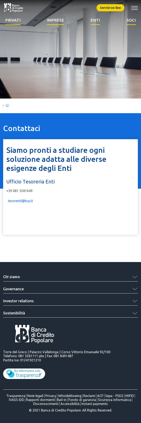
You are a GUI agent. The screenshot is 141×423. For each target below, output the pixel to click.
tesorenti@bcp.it (20, 201)
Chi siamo (11, 277)
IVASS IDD (16, 400)
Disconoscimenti (46, 404)
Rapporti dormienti (40, 400)
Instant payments (94, 404)
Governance (13, 289)
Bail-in (62, 400)
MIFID (129, 396)
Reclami (89, 396)
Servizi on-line (110, 7)
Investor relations (18, 301)
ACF (100, 396)
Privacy (50, 396)
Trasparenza (15, 396)
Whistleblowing (69, 396)
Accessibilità (70, 404)
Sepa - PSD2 (114, 396)
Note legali (35, 396)
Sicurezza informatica (114, 400)
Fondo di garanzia (82, 400)
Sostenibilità (14, 313)
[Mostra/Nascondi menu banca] (134, 8)
